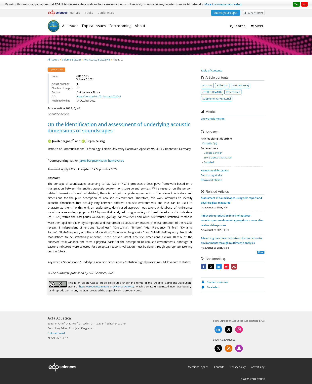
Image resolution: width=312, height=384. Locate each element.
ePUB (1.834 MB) (211, 92)
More (260, 252)
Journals (74, 13)
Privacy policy (238, 367)
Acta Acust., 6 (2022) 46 (97, 59)
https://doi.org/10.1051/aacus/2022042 (98, 96)
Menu (259, 25)
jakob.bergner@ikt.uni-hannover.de (101, 160)
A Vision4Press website (252, 378)
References (233, 92)
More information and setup (223, 4)
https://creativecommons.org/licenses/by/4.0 (106, 286)
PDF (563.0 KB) (240, 85)
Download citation (211, 180)
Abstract (207, 85)
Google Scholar (213, 152)
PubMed (209, 162)
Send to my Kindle (211, 175)
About (140, 25)
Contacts (219, 367)
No (304, 4)
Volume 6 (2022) (71, 59)
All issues (70, 25)
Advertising (257, 367)
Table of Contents (211, 70)
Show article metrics (213, 118)
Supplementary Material (216, 98)
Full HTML (222, 85)
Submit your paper (225, 13)
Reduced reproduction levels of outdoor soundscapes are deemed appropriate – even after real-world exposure (232, 220)
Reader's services (214, 282)
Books (89, 13)
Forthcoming (120, 25)
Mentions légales (198, 367)
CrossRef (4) (209, 143)
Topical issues (93, 25)
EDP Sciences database (218, 157)
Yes (296, 4)
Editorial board (56, 333)
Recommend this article (215, 170)
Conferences (106, 13)
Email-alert (210, 287)
